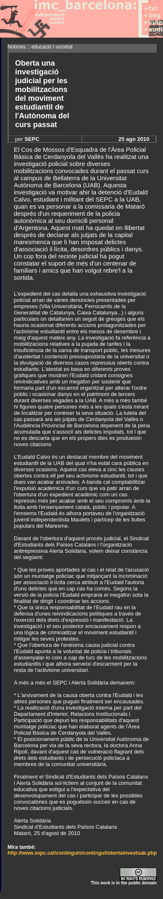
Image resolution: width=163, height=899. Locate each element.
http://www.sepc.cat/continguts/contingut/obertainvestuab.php (82, 853)
